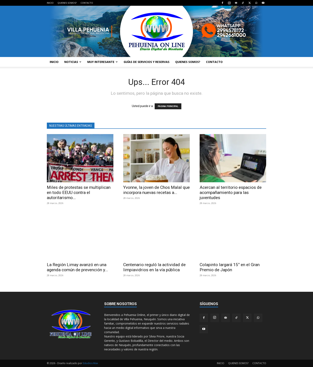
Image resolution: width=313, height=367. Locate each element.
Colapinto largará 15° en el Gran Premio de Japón (230, 267)
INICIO (50, 2)
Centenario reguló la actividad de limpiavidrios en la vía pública (154, 267)
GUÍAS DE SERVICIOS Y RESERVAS (146, 62)
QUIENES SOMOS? (67, 2)
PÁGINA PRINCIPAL (168, 106)
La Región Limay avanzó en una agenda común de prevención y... (77, 267)
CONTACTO (87, 2)
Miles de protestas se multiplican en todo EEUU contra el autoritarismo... (78, 192)
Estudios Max (90, 363)
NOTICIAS (72, 62)
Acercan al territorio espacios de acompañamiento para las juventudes (231, 192)
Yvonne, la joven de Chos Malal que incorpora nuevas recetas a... (156, 190)
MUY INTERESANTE (102, 62)
